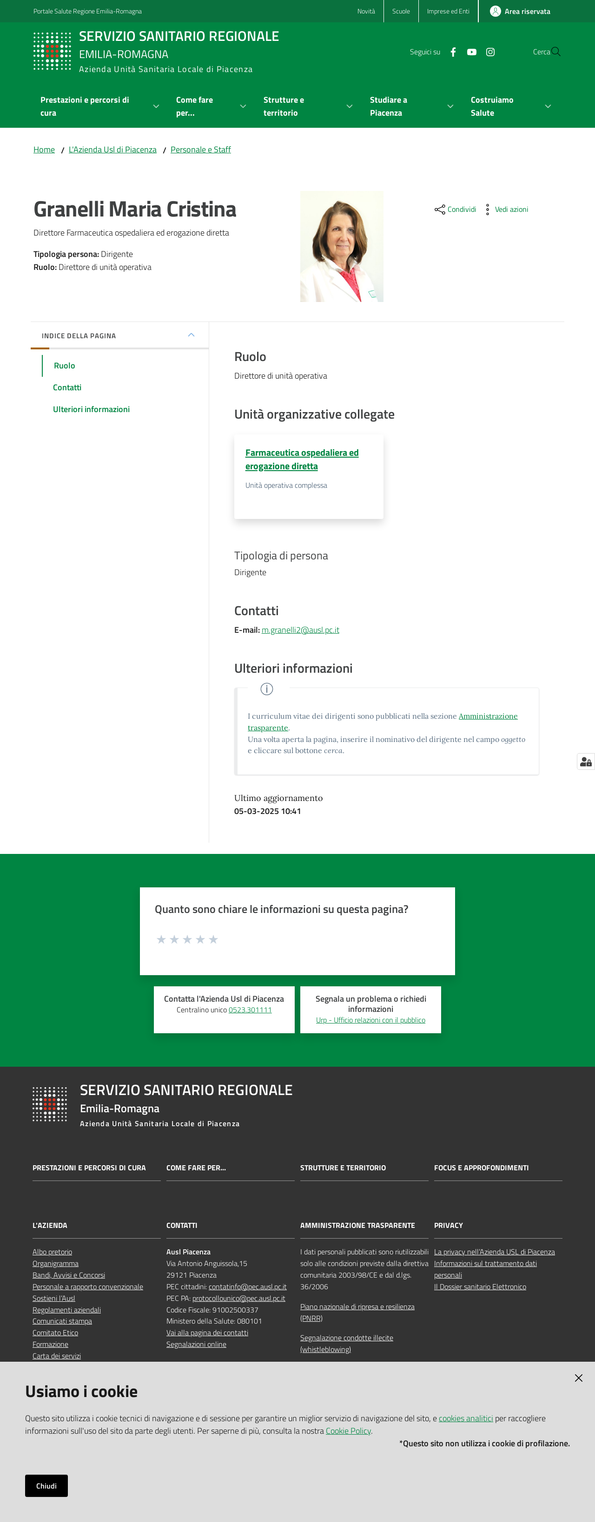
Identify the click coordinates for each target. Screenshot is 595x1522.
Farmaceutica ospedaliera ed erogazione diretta (302, 459)
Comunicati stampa (62, 1321)
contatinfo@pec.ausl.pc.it (248, 1286)
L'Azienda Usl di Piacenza (113, 149)
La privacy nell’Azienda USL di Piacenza (494, 1252)
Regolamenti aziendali (67, 1310)
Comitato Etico (55, 1333)
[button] (550, 51)
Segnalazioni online (196, 1345)
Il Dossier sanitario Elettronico (480, 1286)
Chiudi (46, 1485)
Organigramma (56, 1263)
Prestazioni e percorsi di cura (89, 1168)
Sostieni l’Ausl (54, 1298)
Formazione (50, 1345)
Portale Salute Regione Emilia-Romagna (87, 11)
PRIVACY (448, 1226)
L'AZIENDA (50, 1226)
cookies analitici (466, 1418)
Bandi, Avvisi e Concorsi (69, 1275)
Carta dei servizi (57, 1356)
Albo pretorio (52, 1252)
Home (44, 149)
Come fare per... (196, 1168)
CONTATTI (182, 1226)
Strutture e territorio (343, 1168)
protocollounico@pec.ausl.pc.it (238, 1298)
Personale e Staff (201, 149)
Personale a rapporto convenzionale (88, 1286)
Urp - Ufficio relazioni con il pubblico (370, 1020)
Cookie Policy (348, 1430)
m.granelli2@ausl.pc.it (300, 630)
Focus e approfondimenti (481, 1168)
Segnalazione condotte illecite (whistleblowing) (346, 1344)
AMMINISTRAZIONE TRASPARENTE (357, 1226)
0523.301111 (250, 1010)
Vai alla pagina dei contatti (207, 1333)
